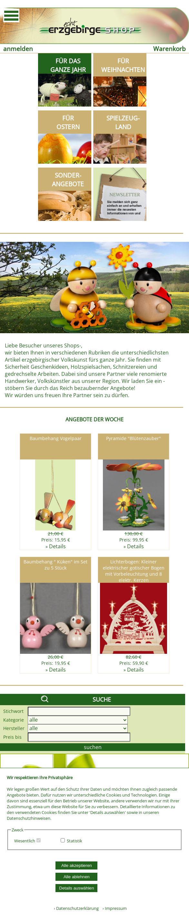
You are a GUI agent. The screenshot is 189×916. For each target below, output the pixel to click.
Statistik (74, 841)
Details (57, 546)
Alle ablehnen (77, 876)
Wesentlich (24, 841)
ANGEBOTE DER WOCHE (94, 419)
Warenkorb (169, 48)
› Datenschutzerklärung (76, 908)
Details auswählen (76, 888)
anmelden (18, 48)
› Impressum (113, 908)
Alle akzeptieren (76, 865)
